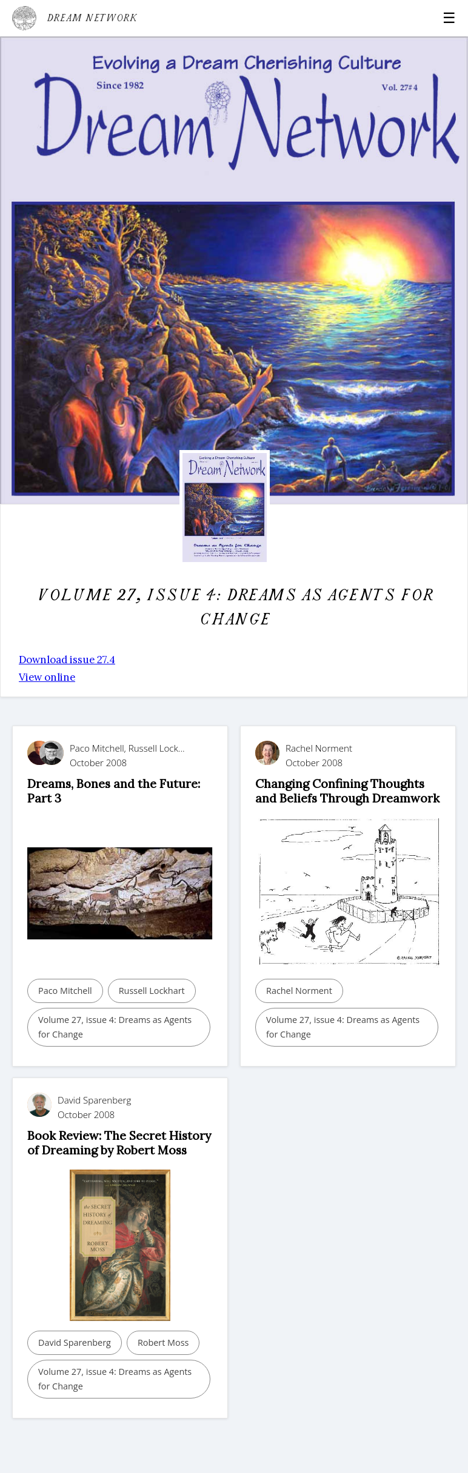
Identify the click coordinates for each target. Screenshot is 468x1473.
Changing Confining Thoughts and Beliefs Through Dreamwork (347, 791)
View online (47, 677)
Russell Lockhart (152, 990)
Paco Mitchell (65, 990)
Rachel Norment (299, 990)
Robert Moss (163, 1342)
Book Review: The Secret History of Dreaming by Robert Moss (119, 1142)
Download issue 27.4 (67, 659)
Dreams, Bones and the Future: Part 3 (113, 791)
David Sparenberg (74, 1342)
